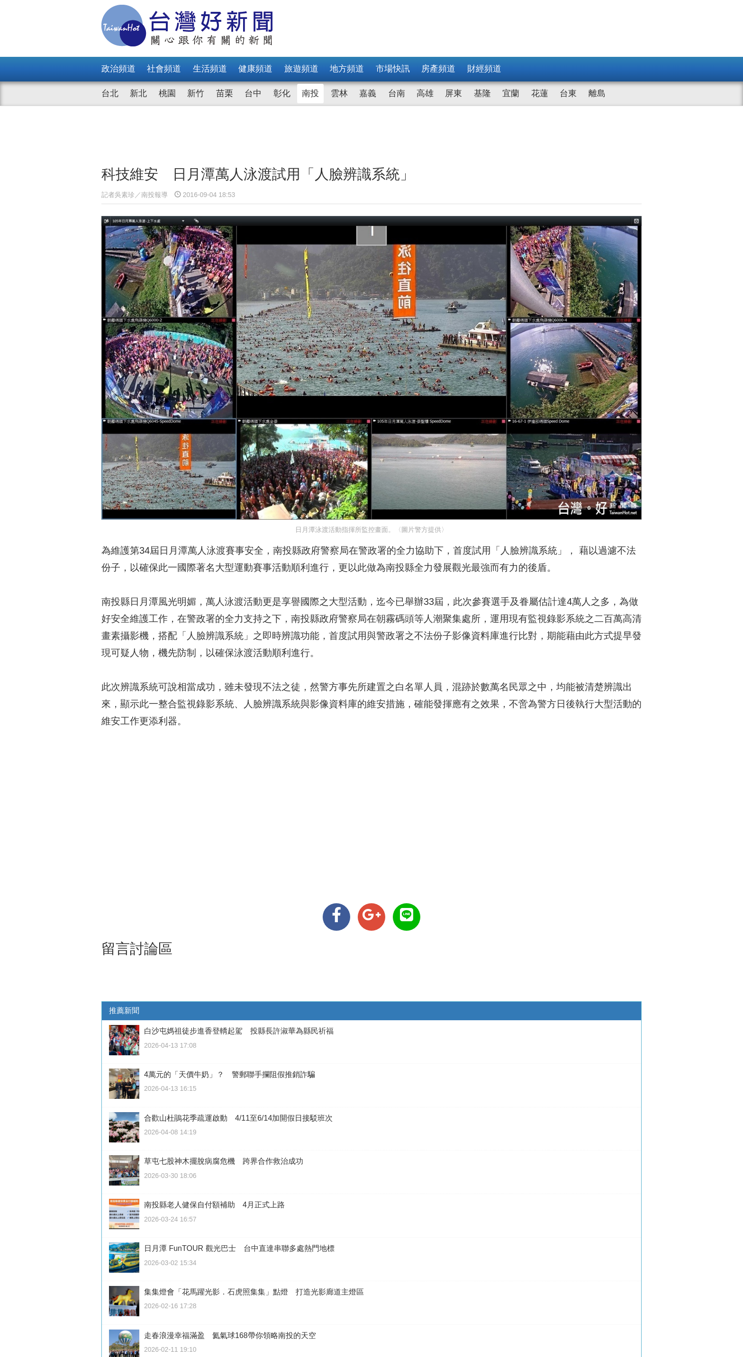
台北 (109, 93)
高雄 (425, 93)
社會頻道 (164, 68)
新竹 (195, 93)
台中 (253, 93)
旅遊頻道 (301, 68)
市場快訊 (393, 68)
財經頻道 (484, 68)
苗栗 (224, 93)
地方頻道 (347, 68)
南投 (310, 93)
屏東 (453, 93)
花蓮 (539, 93)
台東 (568, 93)
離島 (597, 93)
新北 (138, 93)
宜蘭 (510, 93)
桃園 (167, 93)
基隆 (482, 93)
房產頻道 (438, 68)
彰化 (281, 93)
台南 (396, 93)
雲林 (339, 93)
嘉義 (367, 93)
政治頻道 (118, 68)
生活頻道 (210, 68)
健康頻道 (255, 68)
